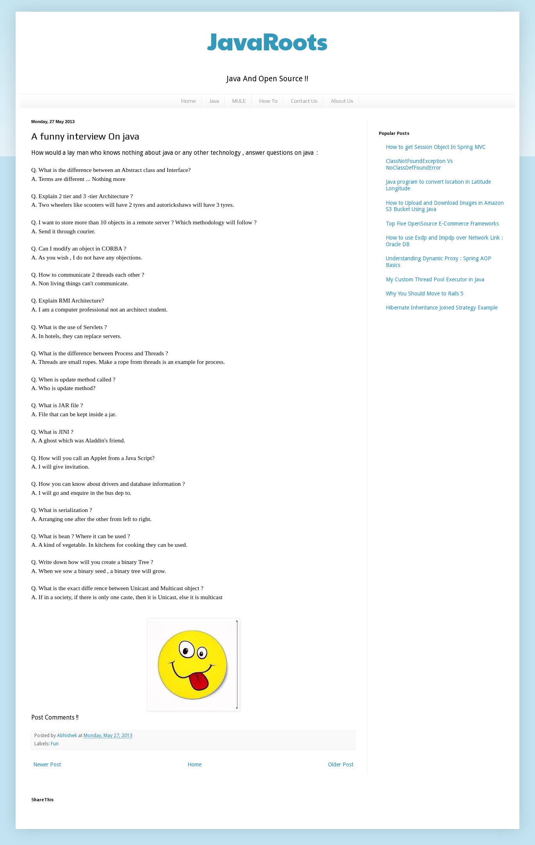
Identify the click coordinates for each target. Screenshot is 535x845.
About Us (342, 101)
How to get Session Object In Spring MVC (436, 147)
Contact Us (304, 101)
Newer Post (47, 764)
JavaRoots (267, 40)
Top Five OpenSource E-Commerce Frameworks (442, 223)
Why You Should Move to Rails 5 (425, 293)
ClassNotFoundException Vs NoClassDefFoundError (419, 164)
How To (268, 101)
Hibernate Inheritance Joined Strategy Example (442, 307)
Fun (55, 744)
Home (188, 101)
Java (214, 101)
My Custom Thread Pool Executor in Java (435, 279)
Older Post (340, 764)
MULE (239, 101)
